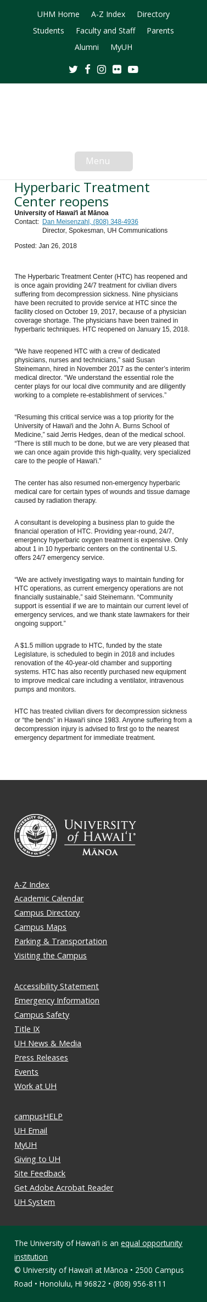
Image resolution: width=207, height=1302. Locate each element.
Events (26, 1072)
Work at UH (35, 1086)
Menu (109, 163)
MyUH (121, 47)
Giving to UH (37, 1159)
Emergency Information (56, 1000)
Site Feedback (39, 1173)
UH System (34, 1202)
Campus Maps (40, 927)
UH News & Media (47, 1043)
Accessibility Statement (56, 986)
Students (48, 30)
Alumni (87, 47)
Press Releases (41, 1057)
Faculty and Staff (105, 30)
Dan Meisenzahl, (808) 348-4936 (90, 222)
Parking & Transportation (60, 941)
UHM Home (58, 14)
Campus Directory (47, 912)
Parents (160, 30)
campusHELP (38, 1116)
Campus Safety (41, 1014)
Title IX (27, 1029)
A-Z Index (108, 14)
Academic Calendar (48, 898)
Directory (153, 14)
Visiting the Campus (50, 955)
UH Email (30, 1130)
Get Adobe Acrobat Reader (63, 1187)
